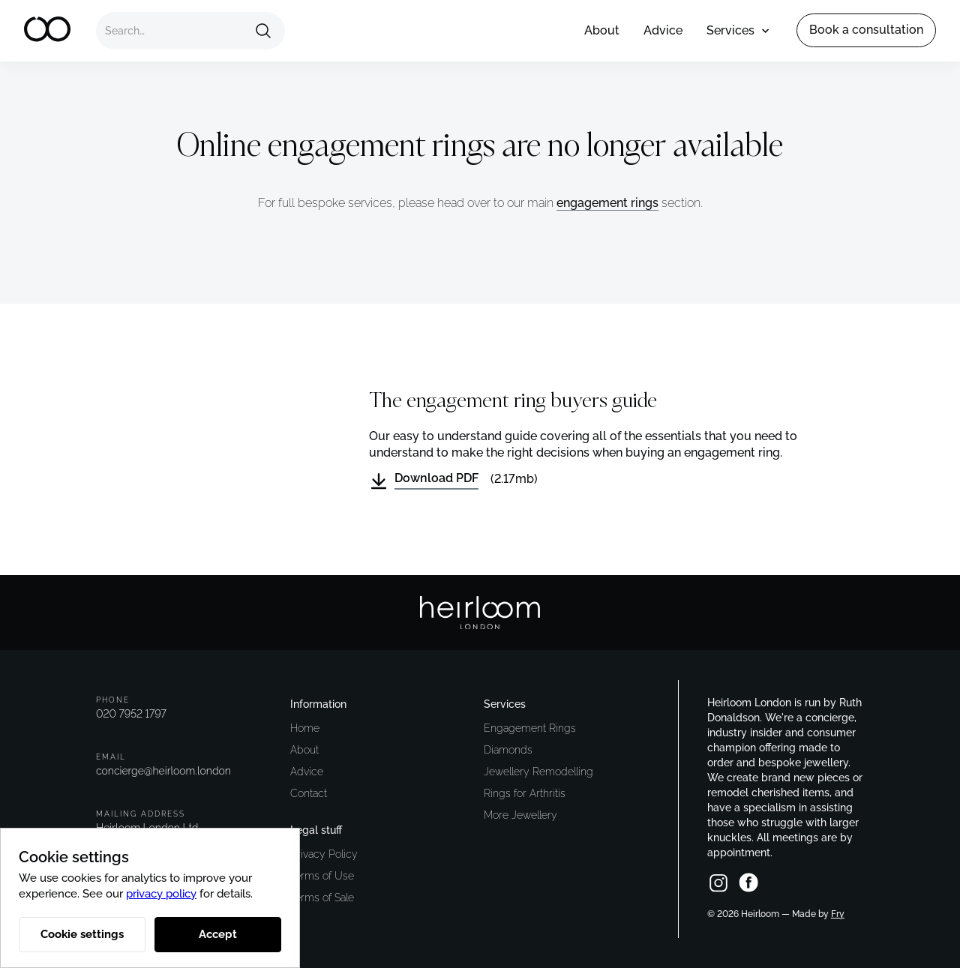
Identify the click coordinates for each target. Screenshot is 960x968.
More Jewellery (520, 815)
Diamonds (508, 750)
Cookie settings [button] (82, 934)
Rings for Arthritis (525, 793)
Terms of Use (322, 876)
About (602, 30)
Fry (837, 914)
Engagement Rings (530, 728)
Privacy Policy (324, 854)
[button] (733, 30)
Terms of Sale (322, 898)
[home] (48, 31)
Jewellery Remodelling (538, 772)
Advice (663, 30)
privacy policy (161, 894)
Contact (308, 793)
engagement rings (607, 203)
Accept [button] (218, 934)
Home (305, 728)
